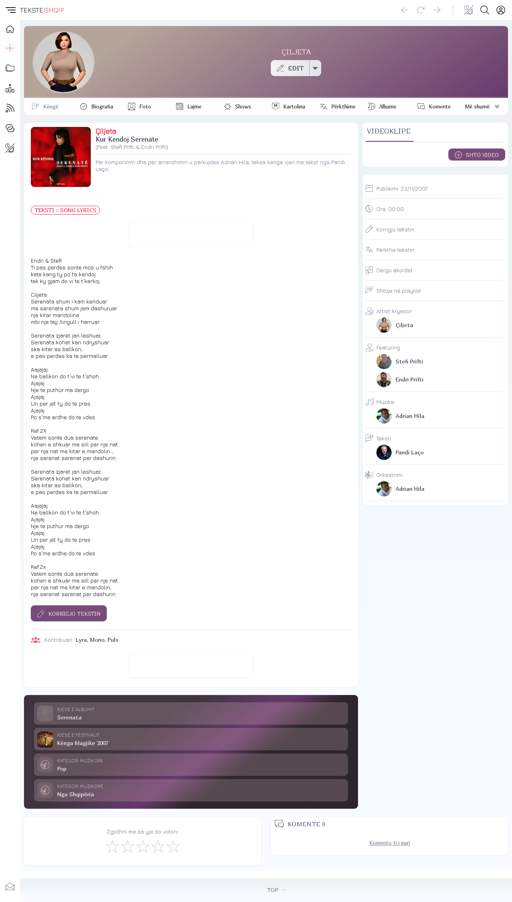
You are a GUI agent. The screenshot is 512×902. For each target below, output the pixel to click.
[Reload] (421, 10)
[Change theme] (469, 10)
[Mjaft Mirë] (157, 846)
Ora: (390, 208)
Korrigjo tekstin (395, 229)
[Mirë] (142, 846)
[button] (10, 10)
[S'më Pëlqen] (112, 846)
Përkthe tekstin (395, 249)
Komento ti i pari (389, 843)
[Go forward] (437, 10)
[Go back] (405, 10)
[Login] (501, 10)
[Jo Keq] (127, 846)
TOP (276, 890)
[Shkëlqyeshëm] (172, 846)
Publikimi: (402, 188)
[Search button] (485, 10)
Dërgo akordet (394, 270)
